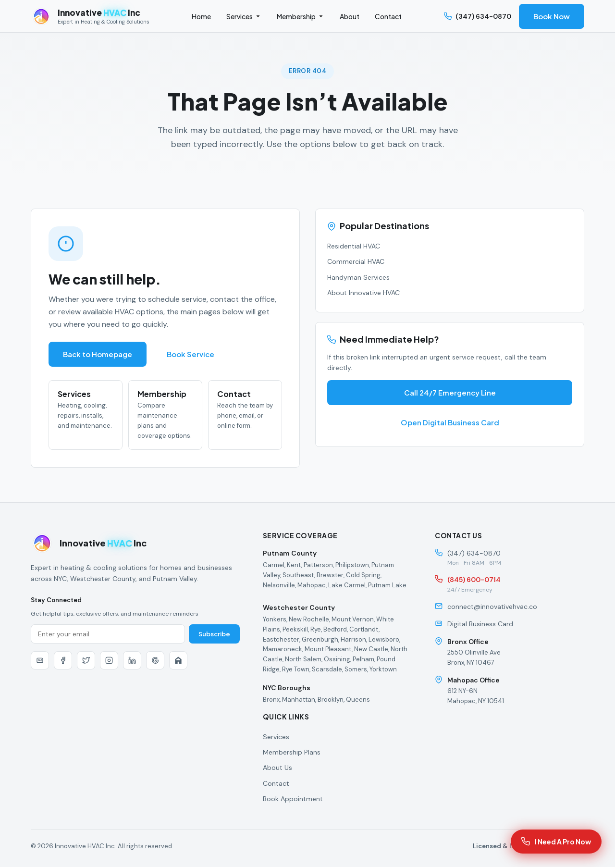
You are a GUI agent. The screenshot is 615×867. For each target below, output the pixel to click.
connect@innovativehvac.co (492, 606)
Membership (300, 16)
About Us (277, 767)
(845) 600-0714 (474, 579)
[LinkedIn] (132, 660)
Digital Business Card (480, 623)
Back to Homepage (97, 354)
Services (243, 16)
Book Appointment (293, 798)
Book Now (551, 16)
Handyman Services (358, 277)
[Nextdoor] (178, 660)
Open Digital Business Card (449, 422)
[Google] (155, 660)
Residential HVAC (353, 246)
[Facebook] (63, 660)
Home (201, 16)
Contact (388, 16)
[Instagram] (109, 660)
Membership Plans (291, 752)
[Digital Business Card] (40, 660)
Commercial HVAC (355, 261)
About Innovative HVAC (363, 292)
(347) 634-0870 (477, 16)
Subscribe (214, 634)
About (349, 16)
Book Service (190, 354)
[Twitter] (86, 660)
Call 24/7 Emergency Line (449, 392)
